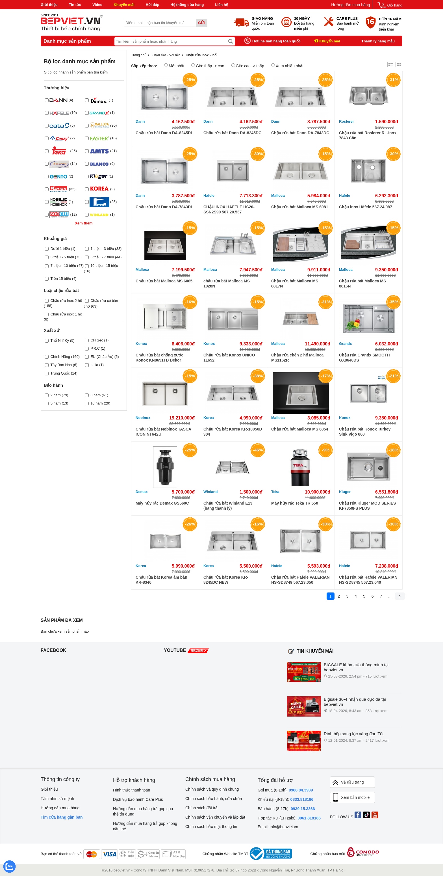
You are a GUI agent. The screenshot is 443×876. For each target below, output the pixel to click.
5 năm (56, 403)
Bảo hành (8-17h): (286, 808)
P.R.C (95, 348)
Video (97, 5)
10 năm (96, 403)
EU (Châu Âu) (101, 356)
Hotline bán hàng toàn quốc (276, 41)
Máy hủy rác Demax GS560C (162, 503)
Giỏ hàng (394, 5)
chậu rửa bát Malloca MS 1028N (226, 283)
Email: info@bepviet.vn (278, 827)
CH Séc (96, 340)
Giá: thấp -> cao (207, 65)
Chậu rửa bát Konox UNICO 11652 (229, 357)
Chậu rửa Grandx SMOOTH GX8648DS (364, 357)
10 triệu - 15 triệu (104, 265)
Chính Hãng (60, 356)
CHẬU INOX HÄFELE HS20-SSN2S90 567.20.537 (229, 209)
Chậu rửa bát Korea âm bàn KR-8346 (161, 580)
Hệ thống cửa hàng (187, 5)
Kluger (345, 492)
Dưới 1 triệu (60, 248)
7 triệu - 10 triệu (63, 265)
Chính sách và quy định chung (212, 789)
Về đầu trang (348, 782)
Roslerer (346, 121)
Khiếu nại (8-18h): (285, 799)
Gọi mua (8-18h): (285, 790)
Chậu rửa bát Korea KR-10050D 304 (232, 431)
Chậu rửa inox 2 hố (66, 301)
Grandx (345, 343)
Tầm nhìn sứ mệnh (57, 798)
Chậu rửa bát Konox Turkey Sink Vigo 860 (364, 431)
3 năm (95, 395)
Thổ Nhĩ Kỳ (59, 340)
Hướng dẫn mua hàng (350, 5)
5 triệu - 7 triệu (102, 257)
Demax (142, 492)
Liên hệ (221, 5)
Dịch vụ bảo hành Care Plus (138, 799)
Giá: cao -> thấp (247, 65)
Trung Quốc (60, 373)
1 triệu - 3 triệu (102, 248)
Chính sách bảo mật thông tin (211, 826)
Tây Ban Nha (61, 365)
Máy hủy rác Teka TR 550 (294, 503)
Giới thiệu (49, 5)
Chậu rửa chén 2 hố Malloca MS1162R (297, 357)
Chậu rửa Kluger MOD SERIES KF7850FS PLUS (367, 506)
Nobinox (143, 418)
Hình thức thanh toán (131, 790)
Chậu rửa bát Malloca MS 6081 (299, 207)
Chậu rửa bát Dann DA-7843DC (300, 133)
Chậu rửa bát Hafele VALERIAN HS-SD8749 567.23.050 (300, 580)
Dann (140, 121)
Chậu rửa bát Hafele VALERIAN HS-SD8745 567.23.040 (368, 580)
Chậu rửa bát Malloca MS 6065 (164, 281)
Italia (94, 365)
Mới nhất (174, 65)
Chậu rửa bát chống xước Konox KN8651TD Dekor (159, 357)
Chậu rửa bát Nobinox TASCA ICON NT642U (163, 431)
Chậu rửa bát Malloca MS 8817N (294, 283)
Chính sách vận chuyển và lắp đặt (215, 817)
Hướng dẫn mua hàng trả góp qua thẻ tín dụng (143, 811)
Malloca (278, 195)
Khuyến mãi (124, 5)
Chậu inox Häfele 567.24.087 (365, 207)
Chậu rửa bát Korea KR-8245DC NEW (225, 580)
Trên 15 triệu (60, 278)
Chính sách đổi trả (201, 808)
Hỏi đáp (152, 5)
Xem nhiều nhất (287, 65)
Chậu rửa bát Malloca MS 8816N (362, 283)
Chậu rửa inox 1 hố (66, 314)
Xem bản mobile (351, 797)
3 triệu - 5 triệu (62, 257)
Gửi (201, 23)
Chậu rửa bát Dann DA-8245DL (164, 133)
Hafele (208, 195)
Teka (275, 492)
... (390, 596)
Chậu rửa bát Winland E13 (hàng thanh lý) (227, 506)
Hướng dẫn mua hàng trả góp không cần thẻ (145, 826)
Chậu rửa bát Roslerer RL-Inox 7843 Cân (367, 135)
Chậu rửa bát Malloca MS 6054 (299, 429)
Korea (208, 418)
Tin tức (75, 5)
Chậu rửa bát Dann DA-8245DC (232, 133)
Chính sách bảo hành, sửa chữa (213, 798)
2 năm (56, 395)
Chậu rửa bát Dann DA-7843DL (164, 207)
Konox (141, 343)
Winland (210, 492)
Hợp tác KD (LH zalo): (289, 818)
